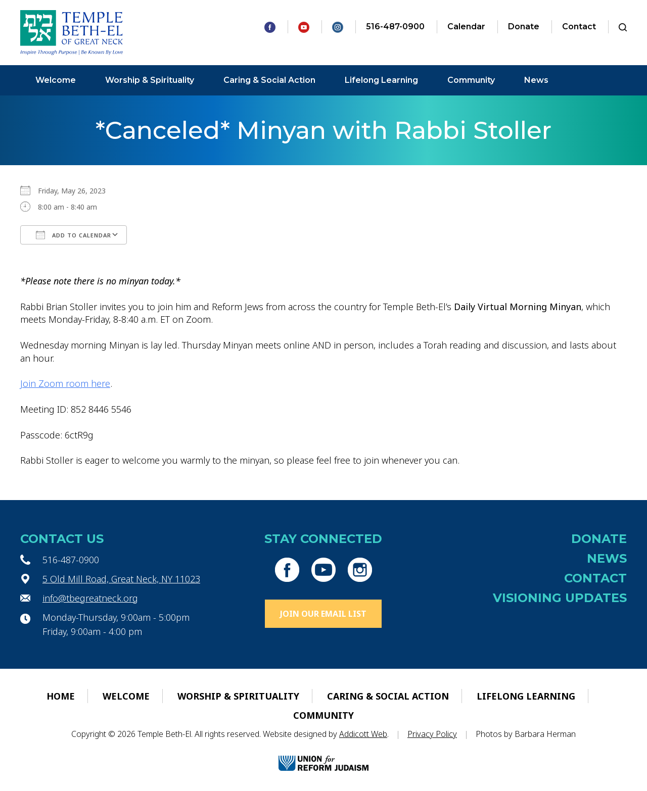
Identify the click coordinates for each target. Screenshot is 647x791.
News (536, 80)
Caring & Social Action (269, 80)
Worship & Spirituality (149, 80)
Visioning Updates (560, 597)
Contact (579, 26)
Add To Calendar (73, 234)
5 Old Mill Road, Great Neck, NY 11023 (121, 579)
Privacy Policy (432, 733)
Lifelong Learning (381, 80)
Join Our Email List (323, 613)
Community (471, 80)
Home (61, 696)
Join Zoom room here (65, 383)
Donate (523, 26)
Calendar (466, 26)
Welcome (55, 80)
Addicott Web (363, 733)
